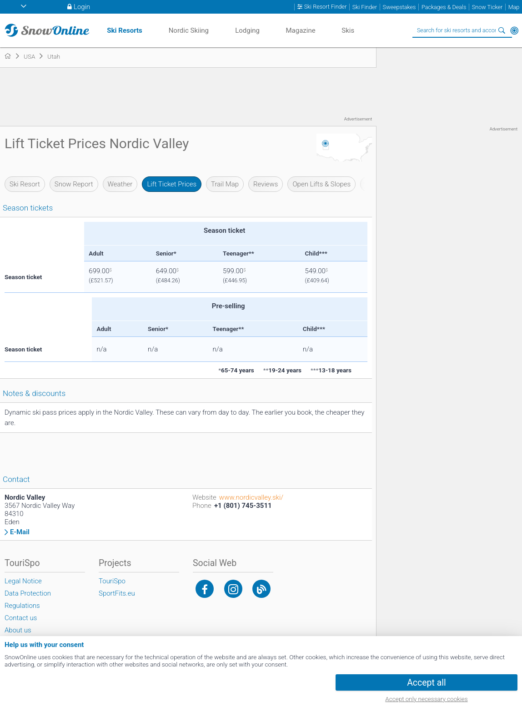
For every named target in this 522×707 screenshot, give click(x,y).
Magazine (300, 30)
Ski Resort (25, 184)
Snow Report (74, 184)
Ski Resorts (124, 30)
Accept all (426, 682)
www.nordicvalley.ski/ (251, 497)
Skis (347, 30)
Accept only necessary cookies (426, 698)
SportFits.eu (117, 593)
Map (514, 7)
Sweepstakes (399, 7)
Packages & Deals (444, 7)
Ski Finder (364, 7)
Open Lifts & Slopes (321, 184)
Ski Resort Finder (325, 7)
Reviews (265, 184)
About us (18, 630)
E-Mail (20, 532)
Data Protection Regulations (28, 599)
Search (501, 30)
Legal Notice (23, 581)
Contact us (21, 618)
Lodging (247, 30)
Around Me (514, 30)
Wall (371, 184)
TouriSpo (112, 581)
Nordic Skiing (189, 30)
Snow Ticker (487, 7)
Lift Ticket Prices (171, 184)
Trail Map (225, 184)
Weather (120, 184)
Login (82, 7)
